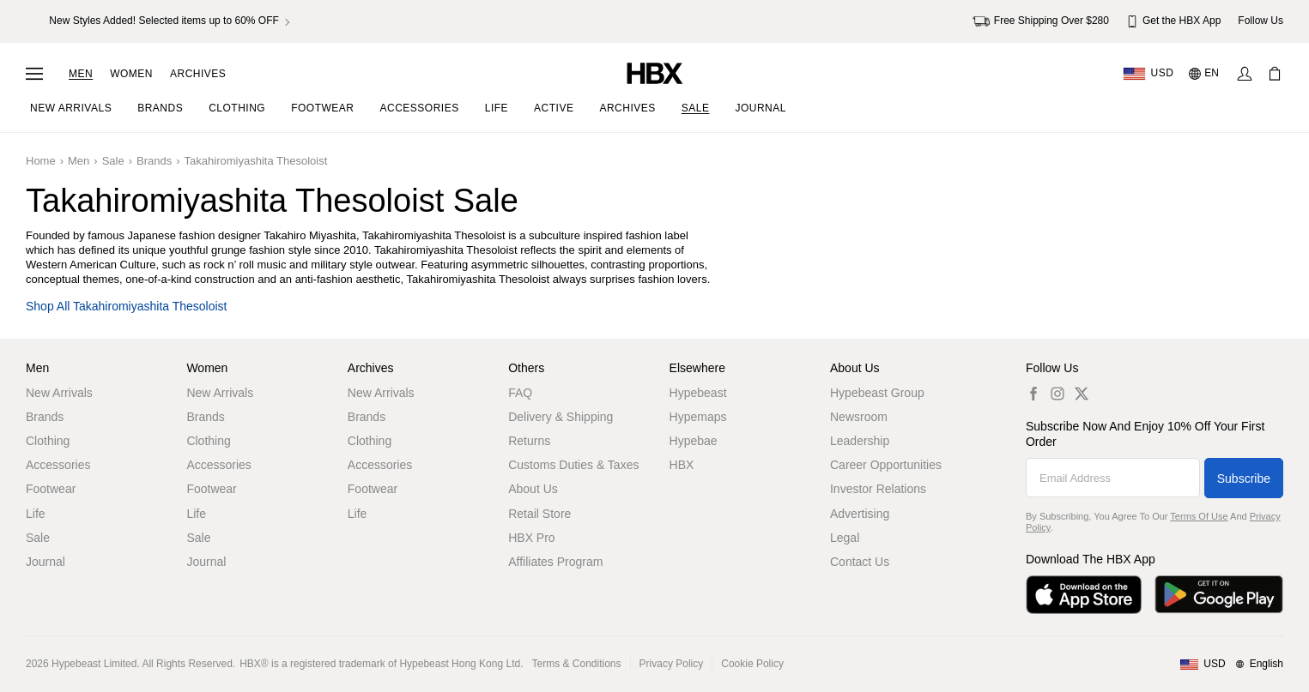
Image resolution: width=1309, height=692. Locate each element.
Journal (45, 562)
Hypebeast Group (877, 393)
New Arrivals (59, 393)
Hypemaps (698, 417)
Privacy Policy (671, 664)
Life (35, 514)
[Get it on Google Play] (1218, 594)
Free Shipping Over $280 (1041, 21)
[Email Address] (1113, 477)
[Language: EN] (1204, 73)
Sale (113, 160)
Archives (198, 74)
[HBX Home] (655, 72)
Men (81, 74)
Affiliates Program (555, 562)
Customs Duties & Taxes (573, 465)
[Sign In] (1244, 73)
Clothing (48, 441)
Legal (844, 538)
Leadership (859, 441)
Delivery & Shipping (560, 417)
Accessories (58, 465)
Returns (529, 441)
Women (131, 74)
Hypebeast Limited (94, 664)
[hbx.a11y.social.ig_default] (1057, 393)
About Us (533, 489)
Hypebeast (698, 393)
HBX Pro (531, 538)
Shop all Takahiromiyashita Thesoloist (126, 306)
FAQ (520, 393)
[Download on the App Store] (1084, 594)
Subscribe (1243, 478)
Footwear (51, 489)
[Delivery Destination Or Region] (1148, 73)
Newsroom (859, 417)
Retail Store (539, 514)
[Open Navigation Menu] (34, 73)
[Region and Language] (1231, 664)
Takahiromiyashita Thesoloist (256, 160)
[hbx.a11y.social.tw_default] (1081, 393)
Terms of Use (1198, 516)
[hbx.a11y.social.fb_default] (1033, 393)
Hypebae (694, 441)
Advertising (859, 514)
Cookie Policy (752, 664)
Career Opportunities (886, 465)
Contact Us (859, 562)
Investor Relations (878, 489)
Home (41, 160)
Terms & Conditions (576, 664)
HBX (682, 465)
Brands (154, 160)
